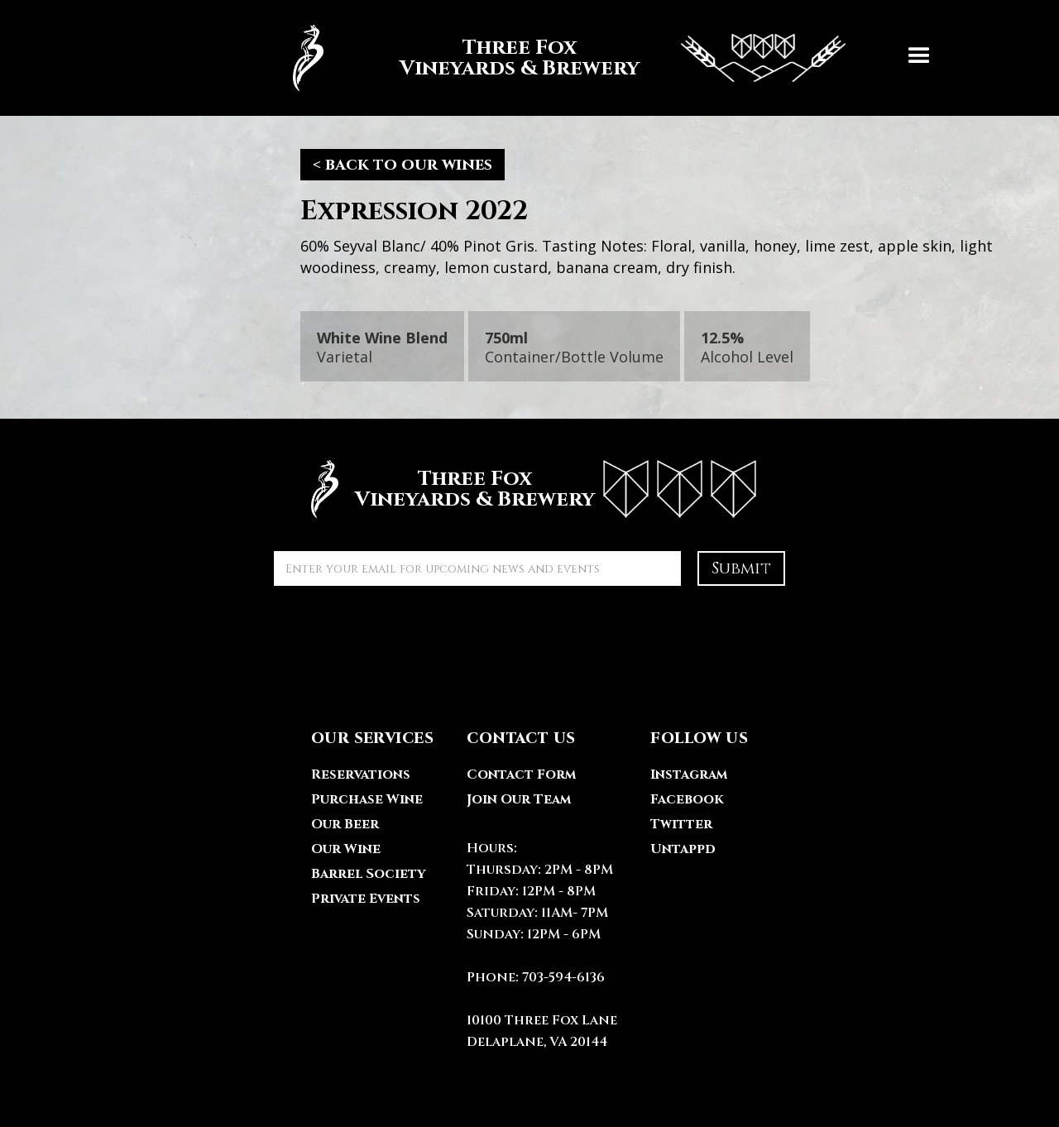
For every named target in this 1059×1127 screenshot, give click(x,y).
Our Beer (345, 824)
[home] (561, 58)
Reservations (360, 774)
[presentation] (399, 634)
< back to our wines (402, 164)
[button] (919, 58)
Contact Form (521, 774)
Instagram (688, 774)
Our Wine (346, 849)
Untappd (683, 849)
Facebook (686, 799)
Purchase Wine (367, 799)
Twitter (681, 824)
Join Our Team (519, 799)
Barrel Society (368, 874)
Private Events (365, 898)
